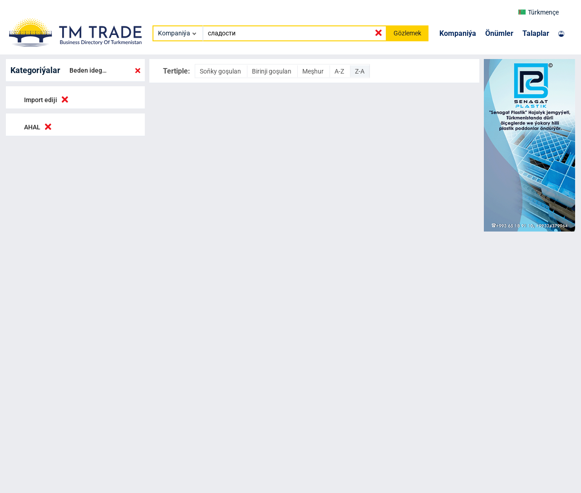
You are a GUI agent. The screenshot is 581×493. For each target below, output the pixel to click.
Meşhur (313, 71)
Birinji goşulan (272, 71)
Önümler (499, 33)
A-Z (340, 71)
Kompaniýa (457, 33)
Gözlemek (407, 33)
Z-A (359, 71)
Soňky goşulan (221, 71)
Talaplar (535, 33)
